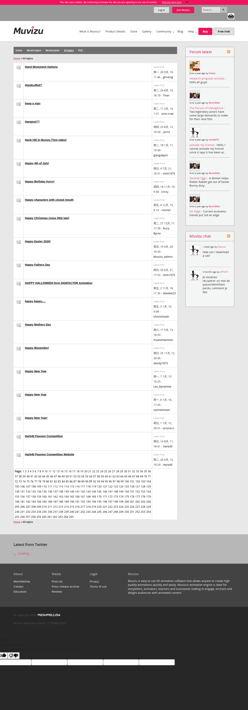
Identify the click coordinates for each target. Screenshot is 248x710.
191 (77, 501)
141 (77, 491)
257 (28, 517)
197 (110, 501)
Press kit (57, 581)
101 (132, 481)
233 (33, 512)
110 (44, 486)
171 (104, 496)
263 (60, 517)
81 (51, 481)
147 (110, 491)
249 (121, 512)
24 (101, 471)
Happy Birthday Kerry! (40, 181)
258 (33, 517)
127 (137, 486)
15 (65, 471)
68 (137, 476)
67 (133, 476)
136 (50, 491)
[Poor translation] (14, 655)
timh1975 (169, 173)
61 (110, 476)
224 (121, 506)
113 (61, 486)
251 (132, 512)
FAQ (80, 50)
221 (104, 506)
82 (55, 481)
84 (63, 481)
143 (88, 491)
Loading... (22, 553)
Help (191, 31)
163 (61, 496)
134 (39, 491)
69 (141, 476)
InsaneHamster (163, 340)
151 (132, 491)
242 (82, 512)
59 (102, 476)
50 (67, 476)
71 (149, 476)
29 (121, 471)
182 (28, 501)
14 (61, 471)
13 (57, 471)
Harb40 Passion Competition (44, 436)
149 (121, 491)
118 (88, 486)
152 (137, 491)
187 (55, 501)
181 (22, 501)
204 (148, 501)
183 (33, 501)
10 (45, 471)
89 (82, 481)
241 (77, 512)
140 (72, 491)
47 (55, 476)
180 (17, 501)
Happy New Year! (36, 417)
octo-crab (167, 113)
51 (71, 476)
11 (50, 471)
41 (32, 476)
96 (110, 481)
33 (137, 471)
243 (88, 512)
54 (82, 476)
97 (114, 481)
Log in (161, 10)
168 (88, 496)
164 (66, 496)
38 (20, 476)
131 (22, 491)
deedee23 (169, 293)
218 (88, 506)
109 (39, 486)
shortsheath (161, 316)
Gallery (146, 31)
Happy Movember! (37, 347)
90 (86, 481)
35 (145, 471)
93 (98, 481)
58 (98, 476)
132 (28, 491)
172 (110, 496)
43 (39, 476)
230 (17, 512)
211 (50, 506)
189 (66, 501)
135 (44, 491)
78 (39, 481)
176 (132, 496)
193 (88, 501)
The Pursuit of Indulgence (206, 108)
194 (93, 501)
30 (125, 471)
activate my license (202, 145)
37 (16, 476)
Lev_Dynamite (162, 386)
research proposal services (207, 78)
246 (104, 512)
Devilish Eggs (198, 178)
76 (32, 481)
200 (126, 501)
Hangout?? (32, 121)
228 (143, 506)
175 (126, 496)
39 (24, 476)
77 (35, 481)
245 (99, 512)
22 (93, 471)
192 (82, 501)
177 (137, 496)
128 (143, 486)
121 (104, 486)
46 (51, 476)
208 (33, 506)
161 (50, 496)
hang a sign (32, 103)
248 (115, 512)
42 (35, 476)
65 (125, 476)
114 (66, 486)
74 (24, 481)
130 (17, 491)
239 (66, 512)
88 (79, 481)
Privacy (94, 581)
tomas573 (214, 139)
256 (22, 517)
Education (20, 591)
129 (148, 486)
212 (55, 506)
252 (137, 512)
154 (148, 491)
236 (50, 512)
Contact (18, 586)
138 (61, 491)
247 (110, 512)
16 (69, 471)
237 (55, 512)
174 (121, 496)
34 (141, 471)
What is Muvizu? (90, 31)
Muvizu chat (200, 236)
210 (44, 506)
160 (44, 496)
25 (105, 471)
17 (73, 471)
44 (43, 476)
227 (137, 506)
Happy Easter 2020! (38, 241)
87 (75, 481)
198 (115, 501)
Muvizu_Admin (163, 256)
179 (148, 496)
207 (28, 506)
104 (148, 481)
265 (71, 517)
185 (44, 501)
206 (22, 506)
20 (85, 471)
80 (47, 481)
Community (163, 31)
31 (129, 471)
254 (148, 512)
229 (148, 506)
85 (67, 481)
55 (86, 476)
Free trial (224, 31)
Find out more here (171, 2)
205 (17, 506)
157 (28, 496)
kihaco (212, 73)
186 (50, 501)
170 (99, 496)
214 (66, 506)
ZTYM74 (224, 272)
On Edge (195, 211)
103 (143, 481)
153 (143, 491)
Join (183, 10)
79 (43, 481)
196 (104, 501)
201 (132, 501)
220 (99, 506)
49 (63, 476)
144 (93, 491)
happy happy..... (35, 301)
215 (72, 506)
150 (126, 491)
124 (121, 486)
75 (28, 481)
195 (99, 501)
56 (90, 476)
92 (94, 481)
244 (93, 512)
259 (38, 517)
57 (94, 476)
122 (110, 486)
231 (22, 512)
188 (61, 501)
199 (121, 501)
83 (59, 481)
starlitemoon (161, 410)
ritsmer (166, 210)
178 (143, 496)
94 (102, 481)
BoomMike (214, 102)
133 (33, 491)
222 (110, 506)
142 (82, 491)
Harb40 (167, 446)
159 (39, 496)
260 (44, 517)
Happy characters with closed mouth (49, 199)
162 (55, 496)
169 (93, 496)
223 (115, 506)
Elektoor (222, 246)
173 (115, 496)
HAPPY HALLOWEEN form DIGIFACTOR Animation (58, 283)
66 (129, 476)
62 (114, 476)
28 (117, 471)
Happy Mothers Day (38, 324)
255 (17, 517)
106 (22, 486)
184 (39, 501)
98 (118, 481)
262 (55, 517)
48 (59, 476)
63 (118, 476)
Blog (180, 31)
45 (47, 476)
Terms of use (98, 586)
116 (77, 486)
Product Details (115, 31)
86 (71, 481)
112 (55, 486)
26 (109, 471)
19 (81, 471)
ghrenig (168, 77)
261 (49, 517)
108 (33, 486)
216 (77, 506)
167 (82, 496)
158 (33, 496)
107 (28, 486)
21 (89, 471)
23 (97, 471)
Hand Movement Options (41, 66)
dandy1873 (160, 363)
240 (72, 512)
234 (39, 512)
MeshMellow (22, 581)
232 (28, 512)
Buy (205, 31)
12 (53, 471)
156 (22, 496)
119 (93, 486)
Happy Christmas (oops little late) (47, 218)
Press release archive (65, 586)
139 (66, 491)
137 (55, 491)
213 (61, 506)
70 (145, 476)
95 (106, 481)
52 (75, 476)
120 (99, 486)
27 (113, 471)
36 (149, 471)
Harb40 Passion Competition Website (49, 454)
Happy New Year (36, 371)
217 (82, 506)
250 (126, 512)
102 (137, 481)
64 (121, 476)
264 (66, 517)
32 (133, 471)
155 (17, 496)
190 (72, 501)
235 (44, 512)
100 (126, 481)
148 (115, 491)
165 (72, 496)
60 (106, 476)
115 (72, 486)
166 (77, 496)
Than (166, 95)
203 (143, 501)
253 (143, 512)
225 (126, 506)
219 (93, 506)
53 (78, 476)
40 (28, 476)
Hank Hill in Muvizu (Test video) (46, 139)
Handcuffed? (33, 85)
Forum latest (200, 51)
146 (104, 491)
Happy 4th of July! (37, 163)
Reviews (57, 591)
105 (17, 486)
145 (99, 491)
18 (77, 471)
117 (82, 486)
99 (122, 481)
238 (61, 512)
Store (133, 31)
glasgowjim (160, 155)
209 (39, 506)
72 (16, 481)
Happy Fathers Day (37, 264)
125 (126, 486)
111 (50, 486)
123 (115, 486)
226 (132, 506)
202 (137, 501)
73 (20, 481)
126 (132, 486)
